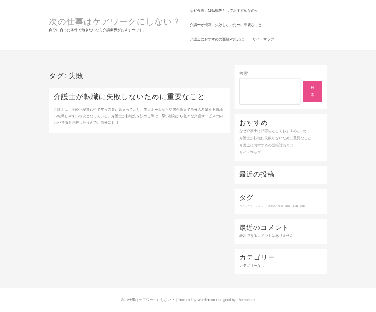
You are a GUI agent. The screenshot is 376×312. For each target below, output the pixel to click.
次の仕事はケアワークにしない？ (115, 22)
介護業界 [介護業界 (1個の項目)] (270, 206)
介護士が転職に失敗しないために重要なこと (129, 97)
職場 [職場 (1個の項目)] (288, 206)
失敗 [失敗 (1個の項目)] (280, 206)
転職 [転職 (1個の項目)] (295, 206)
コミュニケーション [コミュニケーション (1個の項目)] (251, 206)
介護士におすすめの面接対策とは (266, 145)
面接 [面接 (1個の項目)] (303, 206)
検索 (243, 74)
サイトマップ (250, 152)
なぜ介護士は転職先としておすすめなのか (273, 131)
